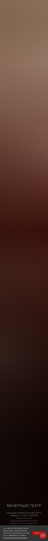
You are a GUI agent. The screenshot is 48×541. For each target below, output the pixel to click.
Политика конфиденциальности (15, 538)
